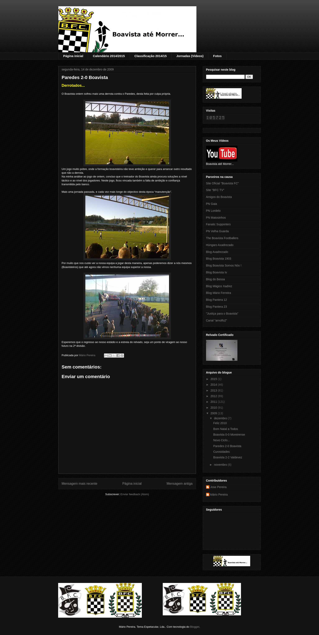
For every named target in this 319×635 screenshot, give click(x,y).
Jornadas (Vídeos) (190, 56)
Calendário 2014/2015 (109, 56)
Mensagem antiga (180, 483)
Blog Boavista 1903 (218, 258)
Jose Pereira (218, 487)
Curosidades (221, 451)
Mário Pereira (219, 494)
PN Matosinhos (216, 217)
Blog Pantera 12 (216, 299)
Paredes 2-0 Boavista (227, 446)
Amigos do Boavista (219, 197)
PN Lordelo (213, 210)
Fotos (217, 56)
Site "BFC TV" (215, 190)
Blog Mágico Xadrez (219, 286)
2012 (214, 396)
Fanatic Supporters (218, 224)
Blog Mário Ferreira (218, 293)
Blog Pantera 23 (216, 306)
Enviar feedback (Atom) (134, 494)
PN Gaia (211, 203)
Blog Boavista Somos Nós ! (224, 265)
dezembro (221, 418)
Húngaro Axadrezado (220, 245)
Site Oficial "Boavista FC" (222, 183)
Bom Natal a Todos (225, 429)
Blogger (194, 626)
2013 (214, 390)
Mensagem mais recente (79, 483)
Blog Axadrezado (217, 252)
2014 (214, 384)
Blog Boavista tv (216, 272)
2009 (214, 413)
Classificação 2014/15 (150, 56)
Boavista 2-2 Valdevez (227, 457)
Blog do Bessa (215, 279)
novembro (221, 464)
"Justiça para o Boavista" (222, 313)
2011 (214, 401)
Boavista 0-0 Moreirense (229, 434)
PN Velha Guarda (217, 231)
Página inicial (73, 56)
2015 (214, 379)
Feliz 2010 (220, 423)
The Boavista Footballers (222, 238)
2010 (214, 407)
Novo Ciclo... (221, 440)
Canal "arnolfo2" (216, 320)
